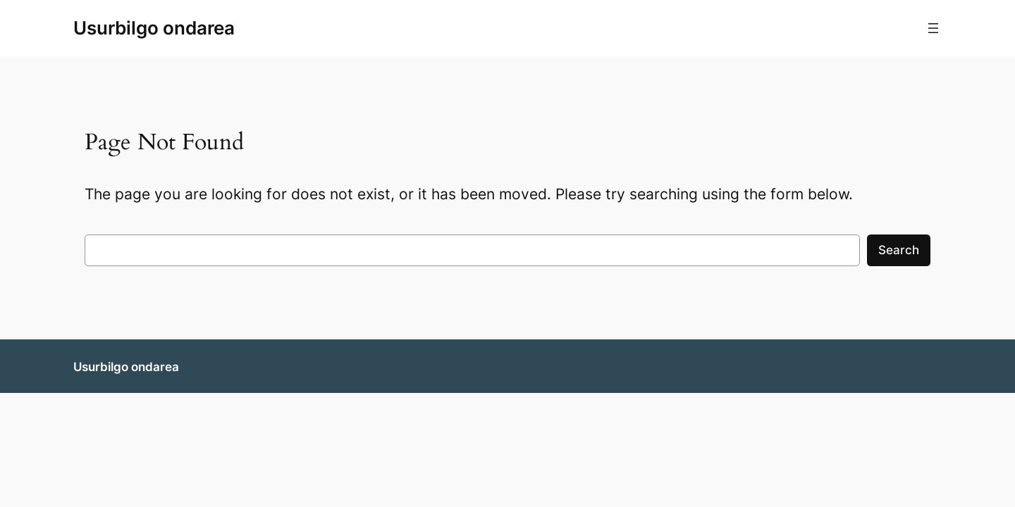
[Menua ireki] (933, 28)
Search (898, 250)
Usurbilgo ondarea (154, 28)
